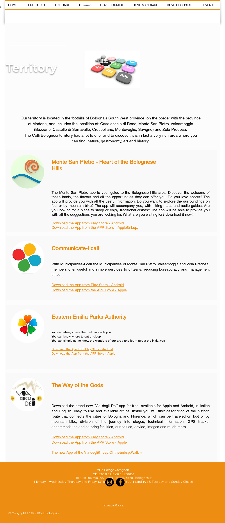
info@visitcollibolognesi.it (134, 477)
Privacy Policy (114, 505)
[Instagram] (109, 482)
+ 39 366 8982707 (92, 477)
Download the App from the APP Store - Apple (89, 442)
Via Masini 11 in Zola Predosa (113, 474)
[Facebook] (120, 482)
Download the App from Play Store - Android (88, 285)
